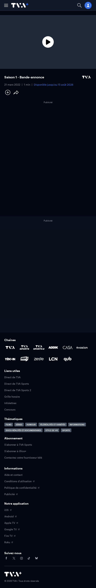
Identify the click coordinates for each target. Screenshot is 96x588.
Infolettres (10, 403)
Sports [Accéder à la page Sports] (66, 430)
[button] (6, 5)
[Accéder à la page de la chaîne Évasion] (82, 347)
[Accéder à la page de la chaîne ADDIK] (53, 347)
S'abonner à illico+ (15, 451)
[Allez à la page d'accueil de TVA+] (19, 5)
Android (10, 516)
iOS (8, 509)
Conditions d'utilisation (19, 481)
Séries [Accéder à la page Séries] (19, 424)
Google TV (12, 529)
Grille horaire (12, 396)
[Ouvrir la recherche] (79, 5)
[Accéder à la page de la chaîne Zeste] (39, 359)
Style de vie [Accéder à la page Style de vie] (51, 430)
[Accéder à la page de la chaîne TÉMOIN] (10, 359)
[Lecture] (48, 42)
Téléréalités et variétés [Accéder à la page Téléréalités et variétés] (52, 424)
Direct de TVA (12, 377)
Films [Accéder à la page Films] (9, 424)
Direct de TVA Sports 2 (17, 390)
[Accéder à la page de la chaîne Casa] (67, 347)
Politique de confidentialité (21, 487)
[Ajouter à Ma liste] (7, 92)
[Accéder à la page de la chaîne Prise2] (24, 359)
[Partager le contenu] (16, 92)
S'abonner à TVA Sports (18, 444)
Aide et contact (13, 474)
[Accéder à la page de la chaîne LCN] (53, 359)
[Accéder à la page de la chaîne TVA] (10, 347)
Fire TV (9, 535)
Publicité (11, 494)
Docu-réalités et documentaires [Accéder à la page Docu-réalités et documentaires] (23, 430)
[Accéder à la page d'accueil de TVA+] (13, 574)
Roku (8, 542)
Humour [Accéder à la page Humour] (31, 424)
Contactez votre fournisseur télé (23, 457)
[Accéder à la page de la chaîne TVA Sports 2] (39, 347)
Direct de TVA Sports (16, 383)
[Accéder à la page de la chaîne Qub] (67, 359)
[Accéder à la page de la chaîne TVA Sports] (24, 347)
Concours (9, 409)
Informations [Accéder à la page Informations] (77, 424)
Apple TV (11, 522)
